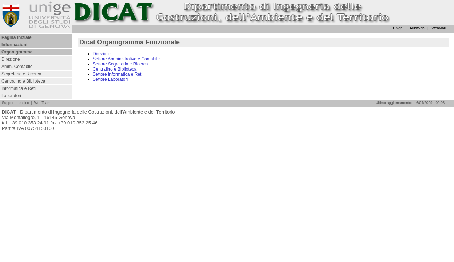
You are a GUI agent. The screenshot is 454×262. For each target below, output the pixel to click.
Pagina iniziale (16, 37)
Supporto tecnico (15, 103)
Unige (397, 28)
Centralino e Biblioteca (23, 81)
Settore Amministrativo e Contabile (126, 58)
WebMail (438, 28)
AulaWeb (417, 28)
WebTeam (42, 103)
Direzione (10, 59)
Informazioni (14, 44)
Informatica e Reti (18, 88)
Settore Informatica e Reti (117, 74)
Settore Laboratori (110, 79)
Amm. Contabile (16, 66)
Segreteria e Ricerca (21, 73)
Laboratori (11, 95)
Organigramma (16, 52)
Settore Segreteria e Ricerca (120, 64)
